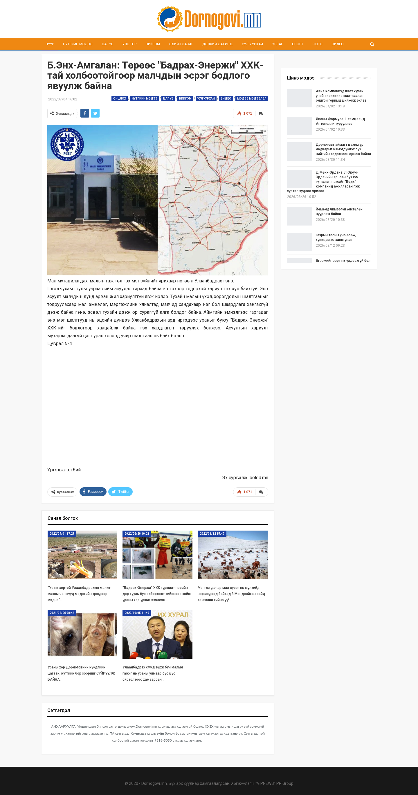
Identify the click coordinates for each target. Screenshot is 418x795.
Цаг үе (107, 44)
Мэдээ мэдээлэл (251, 98)
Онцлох (119, 98)
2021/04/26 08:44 (62, 612)
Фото (317, 44)
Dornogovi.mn (154, 783)
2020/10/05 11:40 (137, 612)
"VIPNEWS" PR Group (274, 783)
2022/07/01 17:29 (62, 533)
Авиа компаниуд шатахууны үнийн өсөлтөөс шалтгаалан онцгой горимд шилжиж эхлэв (341, 95)
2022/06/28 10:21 (137, 533)
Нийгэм (153, 44)
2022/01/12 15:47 (212, 533)
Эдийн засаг (181, 44)
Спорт (297, 44)
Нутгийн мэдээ (78, 44)
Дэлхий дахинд (217, 44)
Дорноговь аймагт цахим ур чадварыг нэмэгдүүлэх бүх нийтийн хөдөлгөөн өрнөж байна (343, 149)
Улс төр (129, 44)
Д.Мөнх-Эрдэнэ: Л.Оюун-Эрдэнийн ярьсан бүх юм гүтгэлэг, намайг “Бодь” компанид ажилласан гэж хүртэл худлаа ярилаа (323, 181)
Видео (338, 44)
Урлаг (277, 44)
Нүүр (50, 44)
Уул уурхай (252, 44)
